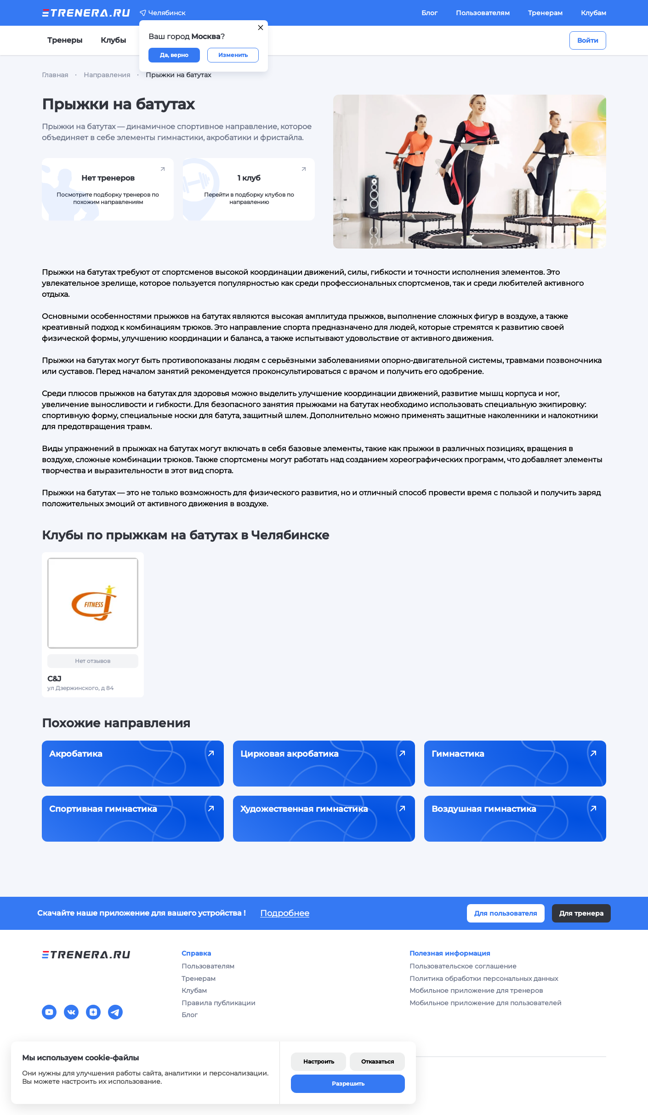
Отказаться (377, 1061)
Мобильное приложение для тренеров (476, 990)
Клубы (113, 40)
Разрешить (348, 1083)
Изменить (233, 54)
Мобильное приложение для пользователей (485, 1003)
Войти (587, 40)
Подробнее (284, 913)
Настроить (318, 1061)
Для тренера (581, 913)
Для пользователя (505, 913)
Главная (55, 75)
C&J (54, 678)
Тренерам (545, 13)
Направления (107, 75)
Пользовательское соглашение (463, 966)
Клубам (593, 13)
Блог (429, 13)
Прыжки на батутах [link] (178, 75)
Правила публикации (219, 1003)
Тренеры (64, 40)
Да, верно (174, 54)
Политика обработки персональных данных (483, 978)
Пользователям (483, 13)
